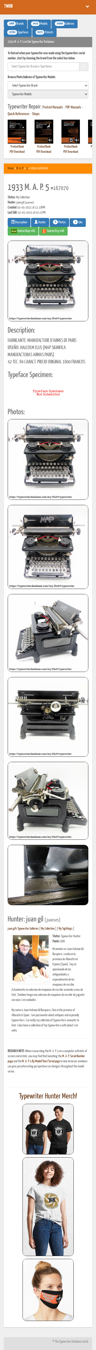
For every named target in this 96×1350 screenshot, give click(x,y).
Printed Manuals (52, 107)
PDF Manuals (73, 107)
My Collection (48, 928)
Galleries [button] (64, 23)
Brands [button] (15, 23)
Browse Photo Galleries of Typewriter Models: (32, 77)
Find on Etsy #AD (53, 231)
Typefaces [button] (17, 32)
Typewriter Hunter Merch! (48, 1096)
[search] (48, 85)
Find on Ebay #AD (23, 231)
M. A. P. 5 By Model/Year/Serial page (41, 1061)
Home (11, 168)
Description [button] (19, 222)
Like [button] (77, 222)
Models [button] (39, 23)
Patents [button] (44, 32)
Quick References (18, 114)
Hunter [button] (40, 222)
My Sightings (65, 928)
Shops (36, 114)
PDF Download (17, 152)
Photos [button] (59, 222)
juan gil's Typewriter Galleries (23, 928)
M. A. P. (20, 168)
